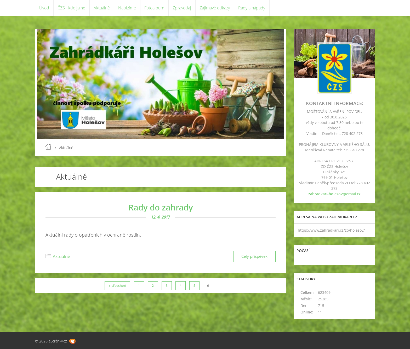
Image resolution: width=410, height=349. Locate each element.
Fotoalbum (154, 8)
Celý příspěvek (254, 256)
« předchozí (117, 285)
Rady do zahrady (160, 207)
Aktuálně (102, 8)
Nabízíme (127, 8)
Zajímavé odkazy (215, 8)
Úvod (44, 8)
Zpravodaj (182, 8)
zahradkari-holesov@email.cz (334, 193)
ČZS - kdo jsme (71, 8)
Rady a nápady (251, 8)
